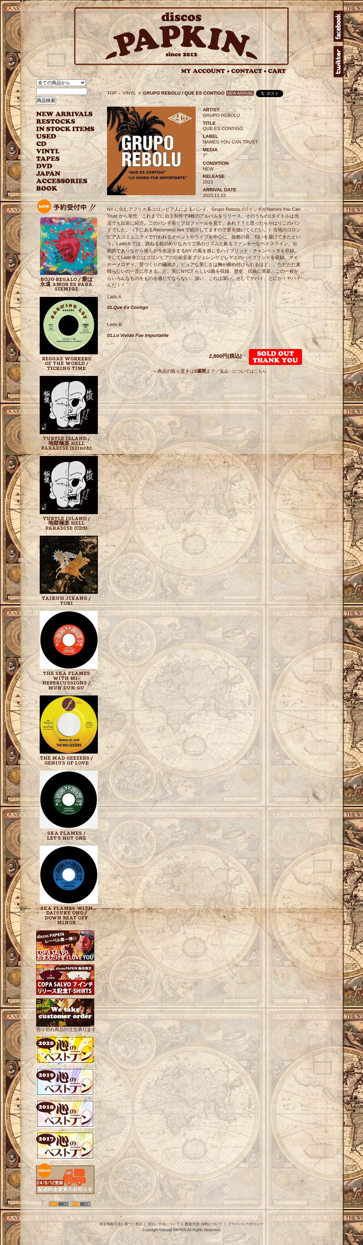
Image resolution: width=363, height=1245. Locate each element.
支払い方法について (164, 1224)
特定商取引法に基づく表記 (121, 1224)
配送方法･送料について (203, 1224)
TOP (112, 93)
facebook (338, 26)
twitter (338, 61)
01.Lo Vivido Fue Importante (138, 335)
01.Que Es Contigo (127, 307)
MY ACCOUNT (205, 71)
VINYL (48, 151)
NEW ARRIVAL (64, 114)
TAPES (48, 159)
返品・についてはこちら (243, 371)
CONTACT (249, 71)
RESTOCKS (60, 121)
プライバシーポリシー (245, 1224)
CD (41, 144)
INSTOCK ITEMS (65, 129)
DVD (44, 166)
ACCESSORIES (62, 181)
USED (60, 136)
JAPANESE (60, 173)
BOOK (47, 188)
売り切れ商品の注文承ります (66, 1026)
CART (277, 71)
